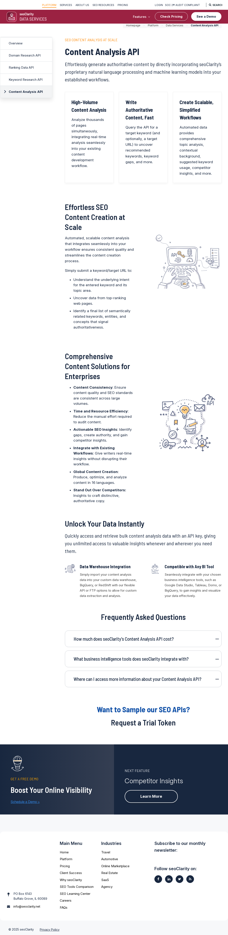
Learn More (151, 794)
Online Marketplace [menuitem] (115, 865)
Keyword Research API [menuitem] (26, 80)
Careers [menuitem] (65, 899)
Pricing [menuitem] (123, 5)
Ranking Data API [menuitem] (21, 68)
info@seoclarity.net (26, 894)
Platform (153, 26)
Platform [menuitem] (49, 5)
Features (139, 17)
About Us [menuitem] (82, 5)
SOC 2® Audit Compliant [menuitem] (181, 5)
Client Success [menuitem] (71, 872)
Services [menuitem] (66, 5)
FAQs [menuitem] (63, 906)
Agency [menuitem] (107, 885)
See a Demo (206, 16)
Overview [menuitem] (16, 44)
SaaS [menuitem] (105, 879)
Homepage (133, 26)
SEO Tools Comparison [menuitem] (77, 885)
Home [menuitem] (64, 851)
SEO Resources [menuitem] (103, 5)
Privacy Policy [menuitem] (50, 926)
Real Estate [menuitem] (109, 872)
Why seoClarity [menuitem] (71, 879)
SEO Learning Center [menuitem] (75, 892)
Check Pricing (171, 16)
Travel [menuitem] (105, 851)
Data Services (174, 26)
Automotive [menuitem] (109, 858)
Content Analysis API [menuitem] (26, 92)
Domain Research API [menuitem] (25, 56)
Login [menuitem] (158, 5)
